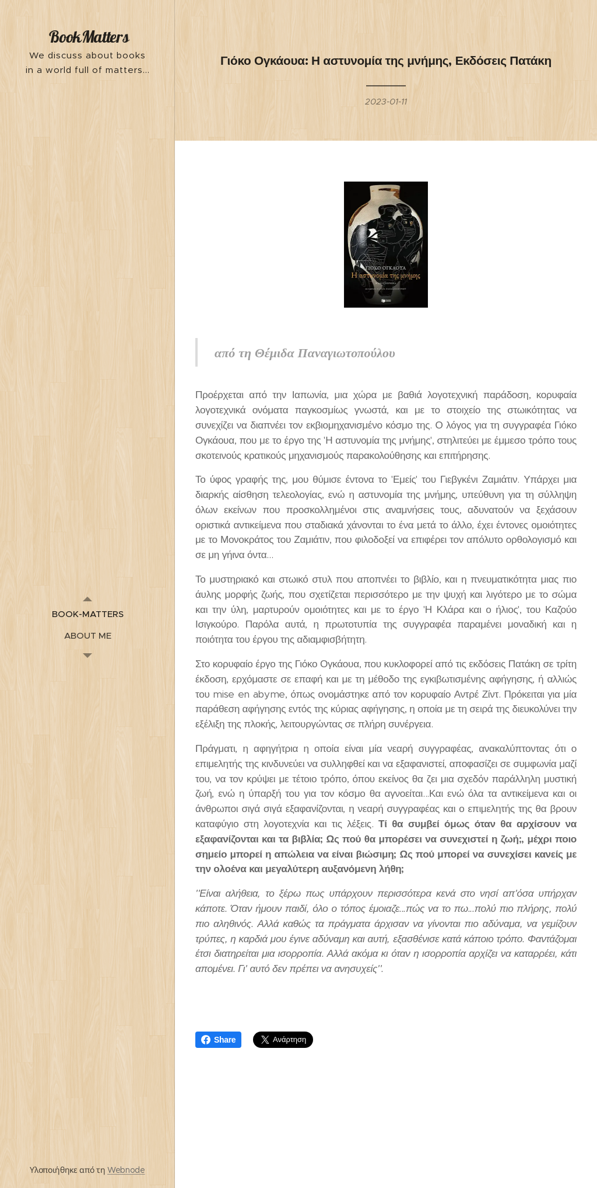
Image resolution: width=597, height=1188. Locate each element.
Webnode (126, 1170)
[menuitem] (87, 614)
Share (218, 1039)
